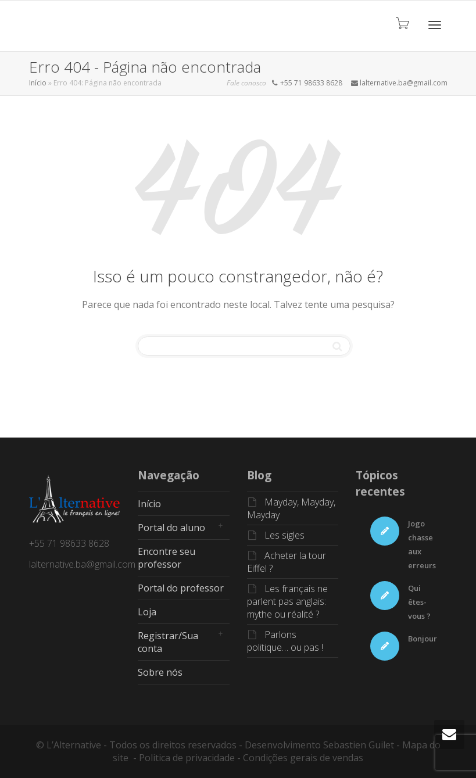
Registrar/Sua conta (168, 642)
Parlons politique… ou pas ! (285, 641)
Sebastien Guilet (358, 744)
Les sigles (284, 535)
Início (37, 83)
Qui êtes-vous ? (419, 602)
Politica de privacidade (187, 757)
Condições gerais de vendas (303, 757)
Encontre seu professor (166, 558)
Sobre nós (160, 672)
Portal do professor (181, 588)
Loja (147, 611)
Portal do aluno (171, 527)
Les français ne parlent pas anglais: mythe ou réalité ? (287, 601)
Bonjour (422, 638)
